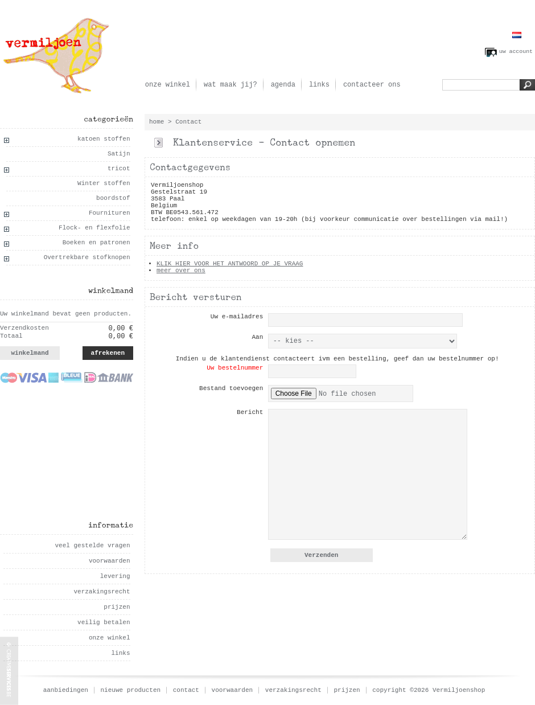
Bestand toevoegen (231, 388)
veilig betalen (103, 622)
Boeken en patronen (96, 242)
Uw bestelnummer (235, 367)
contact (186, 690)
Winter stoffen (103, 183)
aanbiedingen (65, 690)
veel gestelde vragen (92, 545)
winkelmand (29, 353)
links (319, 85)
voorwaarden (109, 561)
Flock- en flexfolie (94, 227)
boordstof (113, 198)
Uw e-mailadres (237, 316)
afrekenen (108, 353)
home (156, 121)
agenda (283, 85)
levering (115, 576)
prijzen (117, 607)
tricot (119, 168)
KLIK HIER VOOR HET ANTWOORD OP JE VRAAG (230, 263)
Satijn (119, 153)
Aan (257, 337)
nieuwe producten (131, 690)
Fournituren (109, 213)
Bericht (250, 412)
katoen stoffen (103, 139)
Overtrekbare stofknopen (87, 257)
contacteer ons (372, 85)
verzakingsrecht (101, 591)
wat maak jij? (230, 85)
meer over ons (181, 270)
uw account (516, 51)
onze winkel (167, 85)
